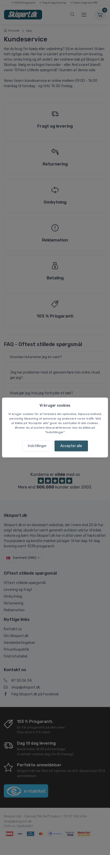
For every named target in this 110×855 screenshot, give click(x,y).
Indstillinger (37, 446)
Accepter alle (71, 446)
